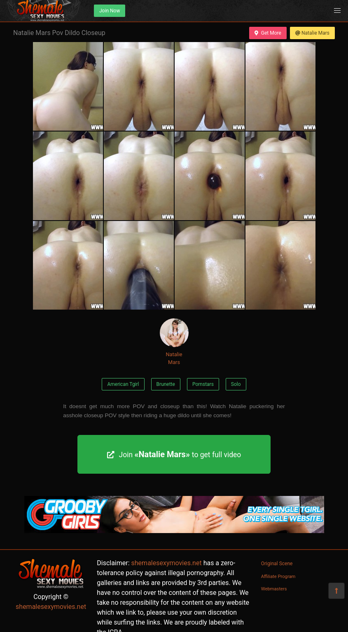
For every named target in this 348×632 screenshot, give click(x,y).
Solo (236, 384)
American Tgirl (123, 384)
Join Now (109, 11)
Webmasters (274, 589)
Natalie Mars (312, 33)
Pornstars (203, 384)
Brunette (165, 384)
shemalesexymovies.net (51, 607)
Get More (268, 33)
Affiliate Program (278, 576)
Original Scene (277, 563)
